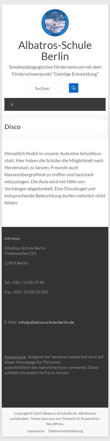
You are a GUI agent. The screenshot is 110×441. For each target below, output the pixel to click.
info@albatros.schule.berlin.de (46, 322)
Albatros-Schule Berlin (55, 50)
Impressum (36, 431)
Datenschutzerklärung (65, 431)
